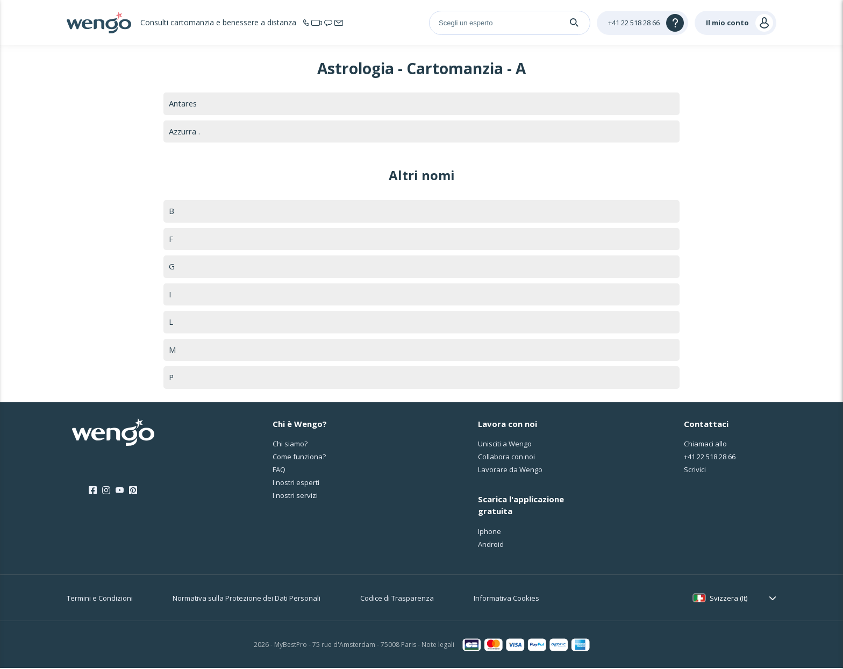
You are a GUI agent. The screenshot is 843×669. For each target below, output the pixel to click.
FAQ (279, 471)
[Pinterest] (133, 491)
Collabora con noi (506, 458)
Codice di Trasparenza (397, 599)
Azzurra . (185, 131)
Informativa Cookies (506, 599)
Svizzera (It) (728, 599)
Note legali (438, 646)
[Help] (642, 23)
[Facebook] (93, 491)
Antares (183, 103)
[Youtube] (120, 491)
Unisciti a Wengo (505, 445)
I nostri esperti (296, 484)
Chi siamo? (290, 445)
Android (491, 545)
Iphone (489, 532)
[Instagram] (106, 491)
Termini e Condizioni (100, 599)
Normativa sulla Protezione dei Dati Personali (246, 599)
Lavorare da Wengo (510, 471)
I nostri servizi (295, 497)
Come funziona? (299, 458)
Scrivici (695, 471)
